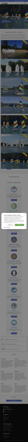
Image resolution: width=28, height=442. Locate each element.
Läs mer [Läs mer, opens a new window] (14, 222)
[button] (7, 227)
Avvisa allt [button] (10, 224)
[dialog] (14, 221)
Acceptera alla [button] (19, 224)
